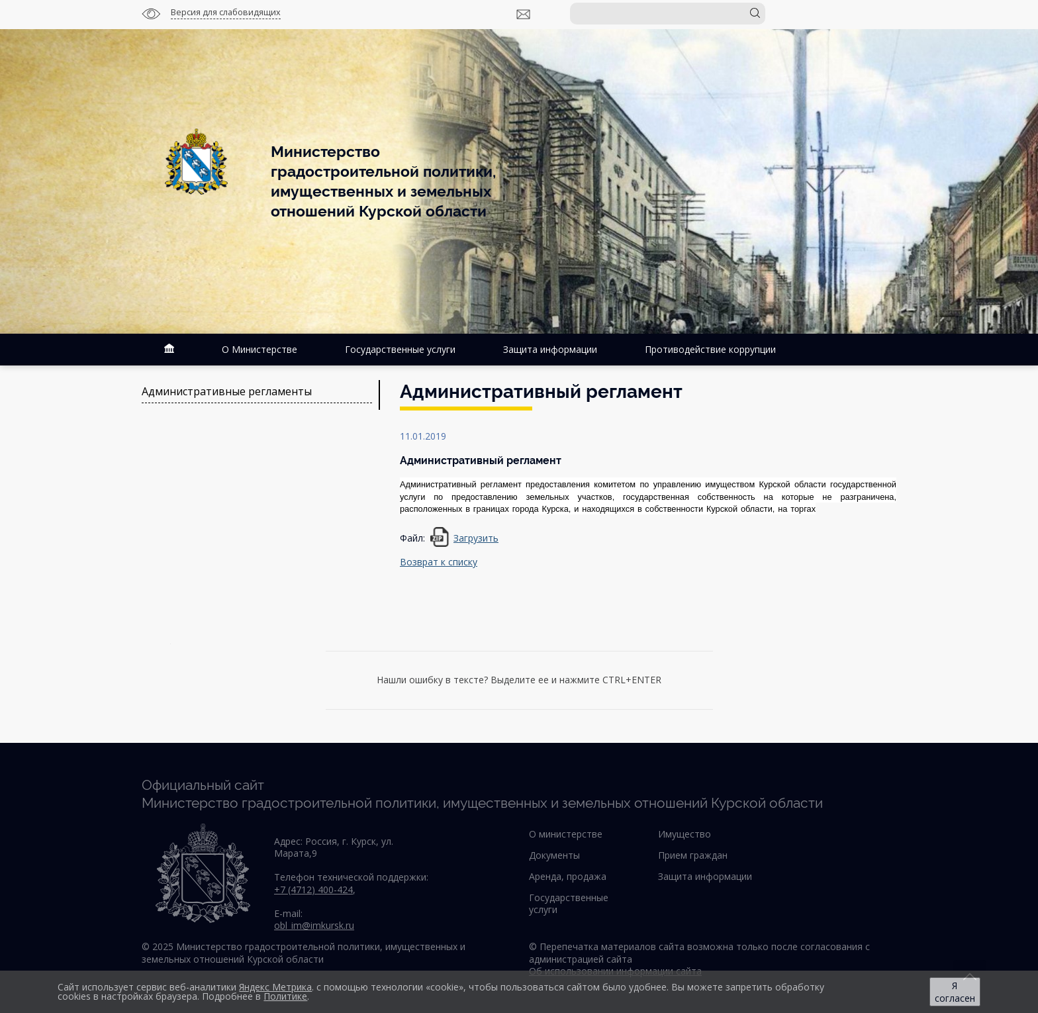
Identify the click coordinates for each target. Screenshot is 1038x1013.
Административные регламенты (227, 392)
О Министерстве (259, 349)
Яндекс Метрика (275, 987)
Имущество (684, 834)
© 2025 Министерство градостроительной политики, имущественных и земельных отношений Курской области (303, 952)
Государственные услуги (400, 349)
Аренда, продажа (567, 876)
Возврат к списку (438, 561)
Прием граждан (693, 855)
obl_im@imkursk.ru (314, 925)
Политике (285, 996)
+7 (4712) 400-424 (313, 889)
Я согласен (955, 991)
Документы (554, 855)
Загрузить (475, 538)
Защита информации (550, 349)
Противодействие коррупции (710, 349)
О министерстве (565, 834)
